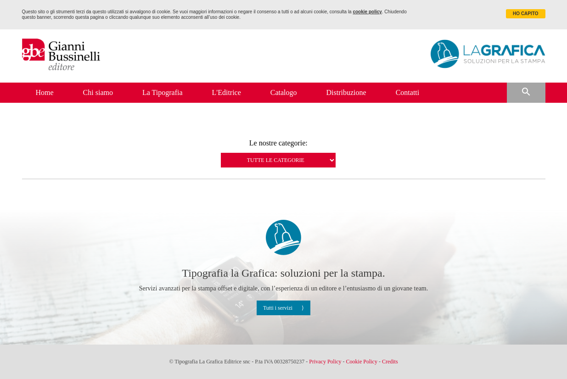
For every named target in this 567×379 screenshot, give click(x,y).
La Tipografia (162, 92)
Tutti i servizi (277, 308)
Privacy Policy (325, 361)
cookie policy (367, 11)
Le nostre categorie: (278, 143)
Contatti (408, 92)
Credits (390, 361)
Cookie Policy (361, 361)
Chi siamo (98, 92)
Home (45, 92)
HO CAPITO (525, 13)
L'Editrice (226, 92)
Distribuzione (346, 92)
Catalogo (283, 92)
